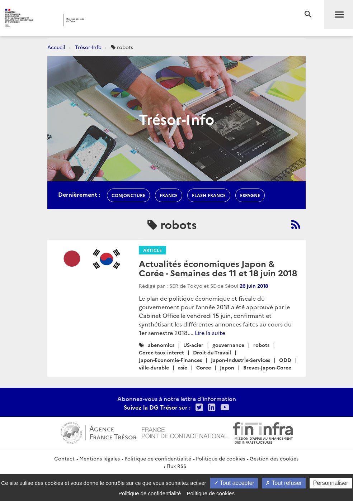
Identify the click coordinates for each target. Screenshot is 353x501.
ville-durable (154, 367)
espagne (250, 195)
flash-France (209, 195)
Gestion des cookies (274, 458)
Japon (227, 367)
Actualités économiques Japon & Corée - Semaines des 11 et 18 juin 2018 (218, 267)
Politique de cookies (220, 458)
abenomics (161, 344)
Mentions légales (99, 458)
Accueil (56, 47)
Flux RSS (176, 465)
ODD (285, 359)
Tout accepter (234, 483)
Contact (64, 458)
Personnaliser (330, 483)
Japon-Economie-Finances (170, 359)
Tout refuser (283, 483)
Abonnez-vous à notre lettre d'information (176, 398)
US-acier (193, 344)
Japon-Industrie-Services (240, 359)
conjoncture (128, 195)
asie (182, 367)
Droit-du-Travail (212, 352)
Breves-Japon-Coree (267, 367)
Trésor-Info (88, 47)
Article (152, 250)
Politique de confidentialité (157, 458)
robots (261, 344)
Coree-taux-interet (161, 352)
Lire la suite (210, 333)
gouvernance (228, 344)
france (169, 195)
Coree (203, 367)
